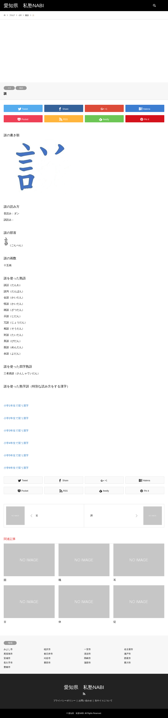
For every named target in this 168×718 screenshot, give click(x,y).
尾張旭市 (8, 653)
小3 (9, 88)
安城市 (7, 658)
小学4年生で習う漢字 (16, 442)
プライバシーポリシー (64, 700)
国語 (21, 88)
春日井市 (48, 653)
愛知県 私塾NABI (84, 687)
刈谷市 (47, 658)
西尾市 (127, 658)
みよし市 (8, 649)
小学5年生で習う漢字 (16, 455)
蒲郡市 (87, 662)
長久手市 (8, 662)
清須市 (87, 653)
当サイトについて (103, 700)
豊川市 (127, 662)
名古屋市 (128, 649)
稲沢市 (47, 649)
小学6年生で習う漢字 (16, 467)
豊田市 (47, 662)
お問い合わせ (85, 700)
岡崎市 (87, 658)
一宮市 (87, 649)
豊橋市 (7, 667)
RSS (84, 693)
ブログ (12, 15)
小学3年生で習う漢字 (16, 430)
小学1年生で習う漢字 (16, 405)
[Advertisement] (84, 55)
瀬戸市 (127, 653)
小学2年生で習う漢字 (16, 418)
